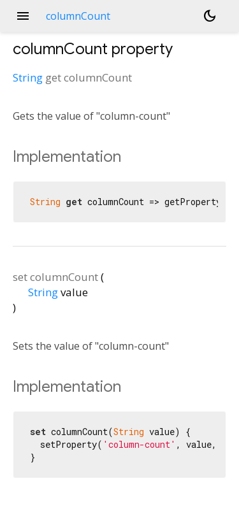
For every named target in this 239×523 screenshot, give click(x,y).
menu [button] (23, 16)
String (28, 77)
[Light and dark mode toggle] (209, 16)
